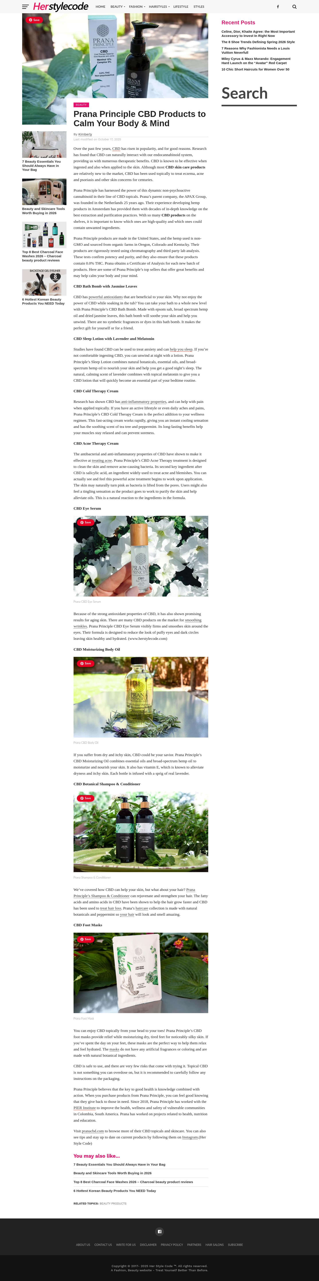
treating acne (102, 460)
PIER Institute (85, 1108)
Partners (194, 1245)
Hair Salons (215, 1245)
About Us (83, 1245)
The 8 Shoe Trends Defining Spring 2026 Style (258, 42)
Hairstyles (158, 6)
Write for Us (126, 1245)
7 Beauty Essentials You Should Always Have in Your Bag (41, 166)
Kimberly (85, 134)
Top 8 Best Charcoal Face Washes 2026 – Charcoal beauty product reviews (42, 256)
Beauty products (113, 1203)
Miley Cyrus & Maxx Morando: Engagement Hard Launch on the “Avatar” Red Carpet (256, 61)
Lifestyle (180, 6)
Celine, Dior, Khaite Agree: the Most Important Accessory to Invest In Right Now (258, 34)
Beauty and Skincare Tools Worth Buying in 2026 (43, 211)
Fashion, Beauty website (133, 1270)
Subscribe (235, 1245)
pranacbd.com (93, 1131)
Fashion (135, 6)
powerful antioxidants (106, 297)
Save (34, 20)
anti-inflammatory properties (143, 401)
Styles (199, 6)
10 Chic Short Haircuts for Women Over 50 (255, 69)
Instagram (190, 1137)
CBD (116, 148)
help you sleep (181, 349)
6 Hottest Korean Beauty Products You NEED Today (43, 301)
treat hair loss (110, 908)
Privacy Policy (172, 1245)
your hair (127, 914)
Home (100, 6)
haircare (142, 908)
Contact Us (103, 1245)
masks (114, 1049)
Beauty (117, 6)
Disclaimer (148, 1245)
